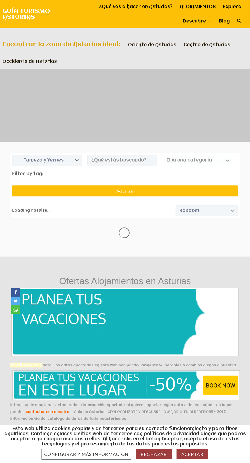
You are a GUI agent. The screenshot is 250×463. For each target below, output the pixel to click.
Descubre (194, 21)
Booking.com (25, 365)
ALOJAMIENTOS (198, 6)
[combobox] (197, 160)
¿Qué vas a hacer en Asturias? (136, 6)
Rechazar (154, 454)
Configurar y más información (86, 454)
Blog (224, 21)
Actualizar (125, 191)
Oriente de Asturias (152, 45)
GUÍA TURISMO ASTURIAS (26, 14)
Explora (232, 6)
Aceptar (192, 454)
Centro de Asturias (207, 45)
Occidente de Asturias (29, 61)
